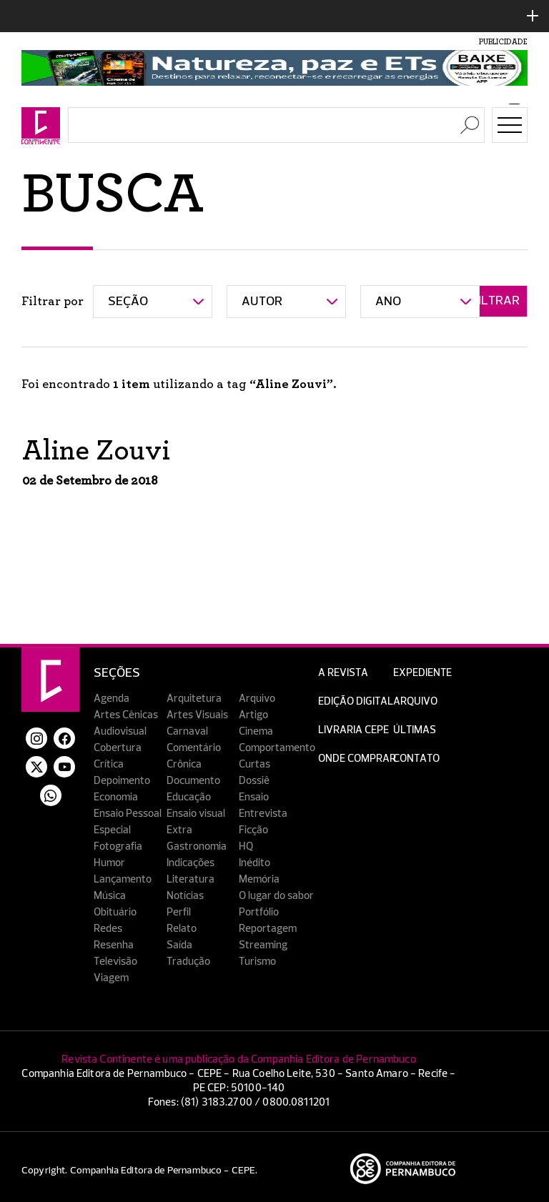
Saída (179, 945)
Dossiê (254, 780)
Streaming (263, 945)
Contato (416, 758)
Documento (193, 780)
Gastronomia (197, 846)
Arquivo (257, 698)
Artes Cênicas (126, 715)
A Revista (343, 672)
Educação (189, 797)
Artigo (253, 715)
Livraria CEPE (353, 730)
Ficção (253, 830)
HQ (246, 846)
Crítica (109, 764)
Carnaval (187, 731)
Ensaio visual (196, 813)
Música (110, 895)
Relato (182, 928)
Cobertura (118, 747)
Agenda (111, 698)
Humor (109, 863)
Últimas (414, 730)
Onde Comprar (357, 758)
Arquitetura (194, 698)
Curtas (254, 764)
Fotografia (118, 846)
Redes (108, 928)
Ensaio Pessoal (128, 813)
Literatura (190, 879)
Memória (259, 879)
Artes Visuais (197, 715)
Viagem (111, 978)
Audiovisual (120, 731)
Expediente (422, 672)
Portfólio (259, 912)
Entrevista (263, 813)
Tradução (188, 961)
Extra (179, 830)
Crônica (184, 764)
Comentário (194, 747)
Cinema (256, 731)
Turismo (257, 961)
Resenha (114, 945)
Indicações (190, 863)
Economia (116, 797)
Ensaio (254, 797)
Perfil (179, 912)
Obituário (115, 912)
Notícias (185, 895)
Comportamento (277, 747)
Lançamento (123, 879)
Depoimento (122, 780)
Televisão (115, 961)
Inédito (254, 863)
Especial (112, 830)
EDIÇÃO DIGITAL (355, 701)
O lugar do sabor (276, 895)
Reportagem (268, 928)
